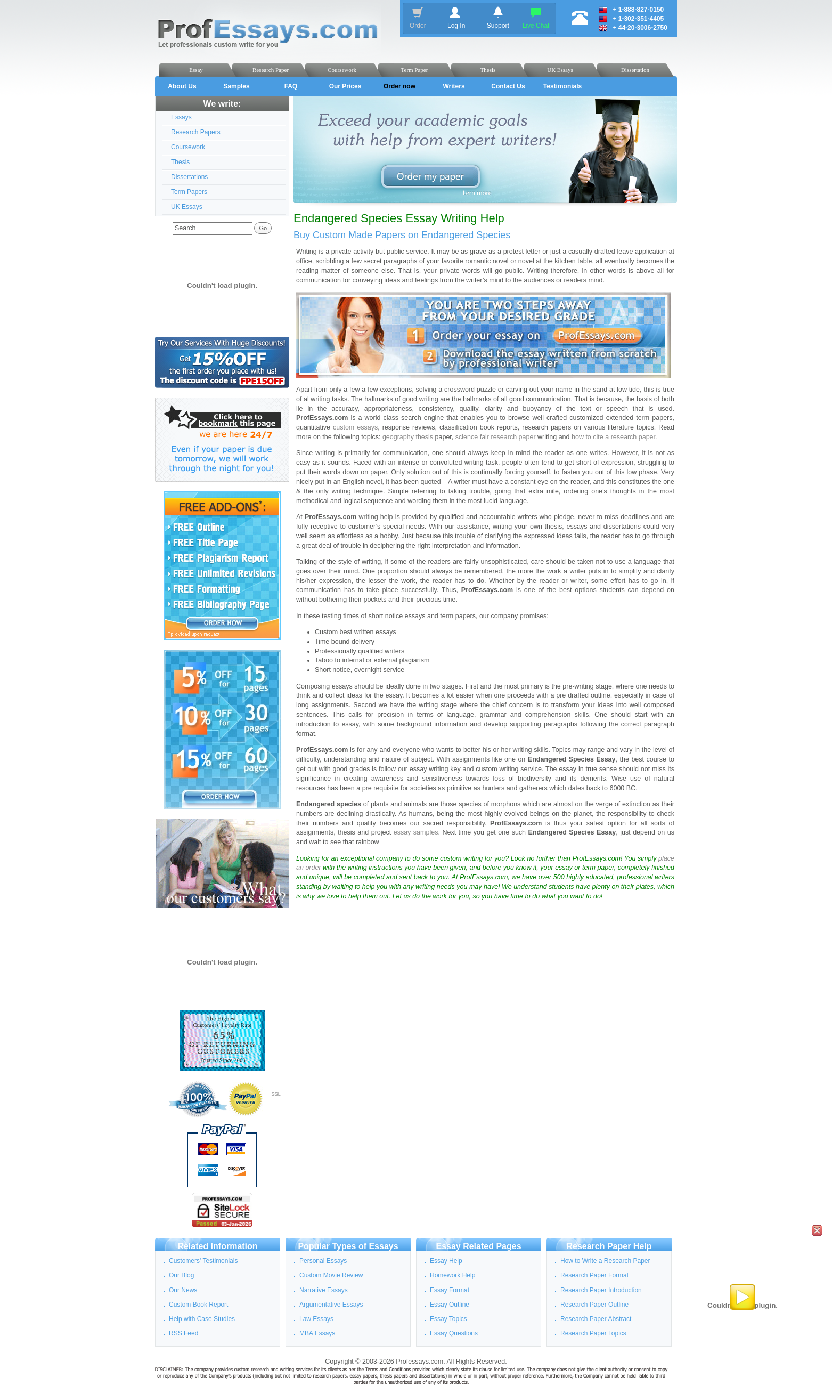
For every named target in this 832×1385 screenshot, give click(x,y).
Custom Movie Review (331, 1275)
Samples (236, 86)
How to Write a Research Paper (605, 1261)
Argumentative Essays (331, 1304)
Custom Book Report (198, 1304)
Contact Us (508, 86)
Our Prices (345, 86)
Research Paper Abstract (595, 1319)
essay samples (416, 832)
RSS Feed (183, 1333)
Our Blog (181, 1275)
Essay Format (449, 1290)
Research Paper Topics (593, 1333)
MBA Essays (317, 1333)
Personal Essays (323, 1261)
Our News (183, 1290)
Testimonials (562, 86)
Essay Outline (449, 1304)
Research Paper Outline (594, 1304)
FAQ (291, 86)
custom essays (355, 427)
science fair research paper (495, 437)
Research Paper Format (594, 1275)
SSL (276, 1094)
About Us (182, 86)
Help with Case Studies (202, 1319)
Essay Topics (448, 1319)
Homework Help (452, 1275)
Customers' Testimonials (203, 1261)
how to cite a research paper (613, 437)
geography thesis (407, 437)
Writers (453, 86)
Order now (399, 86)
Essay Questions (454, 1333)
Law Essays (316, 1319)
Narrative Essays (323, 1290)
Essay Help (446, 1261)
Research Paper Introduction (601, 1290)
